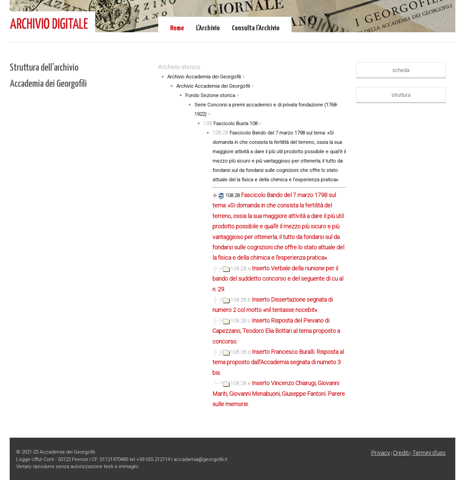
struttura (400, 95)
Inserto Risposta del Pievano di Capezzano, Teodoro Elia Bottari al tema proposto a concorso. (276, 331)
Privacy (380, 452)
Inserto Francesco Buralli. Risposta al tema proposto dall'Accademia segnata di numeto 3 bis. (278, 362)
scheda (400, 70)
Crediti (401, 452)
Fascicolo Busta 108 (235, 123)
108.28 (226, 195)
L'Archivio (208, 28)
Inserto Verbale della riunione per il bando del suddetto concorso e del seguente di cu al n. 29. (277, 279)
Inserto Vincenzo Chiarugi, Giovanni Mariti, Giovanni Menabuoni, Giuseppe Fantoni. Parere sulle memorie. (278, 393)
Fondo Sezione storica (210, 95)
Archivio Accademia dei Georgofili (204, 77)
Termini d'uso (429, 452)
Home (177, 28)
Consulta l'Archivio (256, 28)
